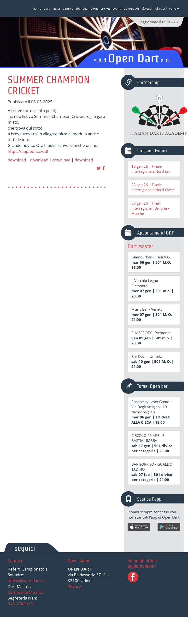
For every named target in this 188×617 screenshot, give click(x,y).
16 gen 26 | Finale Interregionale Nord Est (150, 169)
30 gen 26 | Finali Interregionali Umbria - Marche (150, 208)
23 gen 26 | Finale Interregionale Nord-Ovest (153, 187)
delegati (147, 8)
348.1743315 (20, 603)
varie (174, 8)
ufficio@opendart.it (26, 580)
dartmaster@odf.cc (26, 592)
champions (90, 8)
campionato (71, 8)
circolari (161, 8)
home (37, 8)
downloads (132, 8)
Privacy (74, 586)
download (17, 160)
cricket (105, 8)
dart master (52, 8)
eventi (116, 8)
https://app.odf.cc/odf (28, 151)
